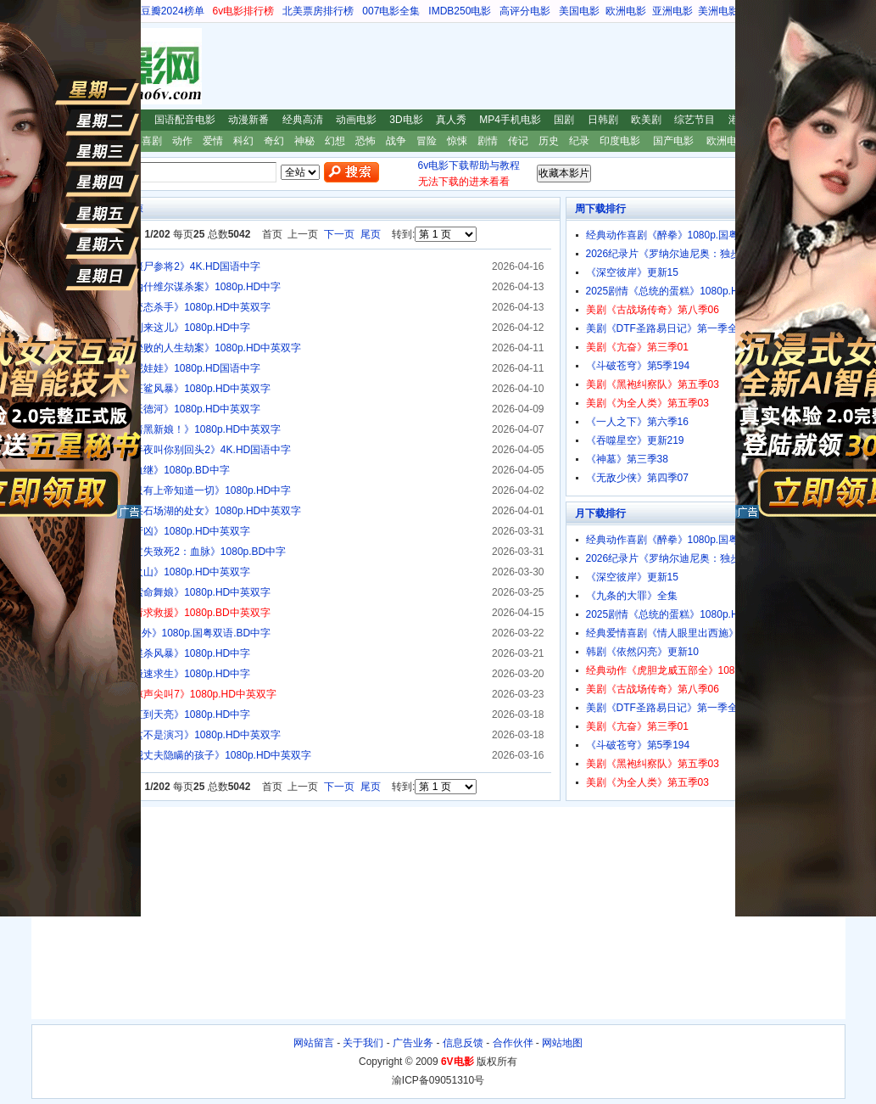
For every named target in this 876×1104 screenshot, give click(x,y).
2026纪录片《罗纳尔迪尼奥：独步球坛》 (679, 254)
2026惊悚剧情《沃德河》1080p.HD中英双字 (160, 409)
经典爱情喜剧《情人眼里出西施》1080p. (678, 633)
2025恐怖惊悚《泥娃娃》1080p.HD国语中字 (160, 368)
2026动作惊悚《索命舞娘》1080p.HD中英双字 (165, 592)
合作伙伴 (513, 1043)
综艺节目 (694, 120)
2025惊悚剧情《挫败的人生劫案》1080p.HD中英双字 (181, 348)
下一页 (339, 234)
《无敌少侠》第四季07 (637, 478)
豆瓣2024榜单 (172, 11)
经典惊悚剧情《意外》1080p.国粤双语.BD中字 (165, 633)
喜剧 (152, 141)
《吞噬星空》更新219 (635, 440)
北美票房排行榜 (318, 11)
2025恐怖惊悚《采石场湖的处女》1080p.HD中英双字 (181, 511)
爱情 (213, 141)
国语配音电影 (184, 120)
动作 (182, 141)
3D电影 (405, 120)
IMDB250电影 (459, 11)
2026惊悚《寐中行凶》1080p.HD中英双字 (155, 531)
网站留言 (313, 1043)
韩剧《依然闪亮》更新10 (642, 652)
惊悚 (457, 141)
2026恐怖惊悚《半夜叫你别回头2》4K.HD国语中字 (176, 450)
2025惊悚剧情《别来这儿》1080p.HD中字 (155, 327)
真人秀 (451, 120)
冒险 (426, 141)
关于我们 (363, 1043)
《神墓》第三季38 (627, 459)
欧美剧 (646, 120)
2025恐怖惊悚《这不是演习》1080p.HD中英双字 (171, 735)
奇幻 (274, 141)
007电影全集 (391, 11)
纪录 (579, 141)
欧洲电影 (625, 11)
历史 (548, 141)
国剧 (564, 120)
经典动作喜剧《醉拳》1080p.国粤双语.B (677, 235)
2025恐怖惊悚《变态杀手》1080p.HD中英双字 (165, 307)
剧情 (487, 141)
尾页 (370, 234)
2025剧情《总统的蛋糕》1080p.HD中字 (676, 291)
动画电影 (356, 120)
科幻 (243, 141)
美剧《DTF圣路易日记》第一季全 (662, 328)
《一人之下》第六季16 (637, 422)
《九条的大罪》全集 (632, 596)
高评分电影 (524, 11)
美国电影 (579, 11)
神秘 (304, 141)
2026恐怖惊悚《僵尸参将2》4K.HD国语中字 (160, 266)
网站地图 (562, 1043)
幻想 (335, 141)
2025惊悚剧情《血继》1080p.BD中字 (145, 470)
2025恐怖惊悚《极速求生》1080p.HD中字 (155, 674)
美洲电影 (718, 11)
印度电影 (620, 141)
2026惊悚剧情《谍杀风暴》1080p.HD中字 (155, 653)
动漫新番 (248, 120)
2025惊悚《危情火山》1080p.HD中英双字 (155, 572)
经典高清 (302, 120)
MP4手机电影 (510, 120)
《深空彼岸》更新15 (632, 272)
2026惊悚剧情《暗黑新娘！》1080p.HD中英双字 (171, 429)
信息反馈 (463, 1043)
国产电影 (673, 141)
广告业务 (413, 1043)
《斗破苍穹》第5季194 (638, 366)
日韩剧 (603, 120)
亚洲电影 (672, 11)
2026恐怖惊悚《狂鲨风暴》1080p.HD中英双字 (165, 389)
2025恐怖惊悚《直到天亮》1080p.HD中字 (155, 714)
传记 (518, 141)
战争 (396, 141)
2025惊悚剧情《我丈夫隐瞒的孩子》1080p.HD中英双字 (186, 755)
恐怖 (365, 141)
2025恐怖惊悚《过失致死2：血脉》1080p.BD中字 (173, 552)
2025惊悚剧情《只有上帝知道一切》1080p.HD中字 (176, 490)
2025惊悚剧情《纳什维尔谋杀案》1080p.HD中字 (171, 287)
